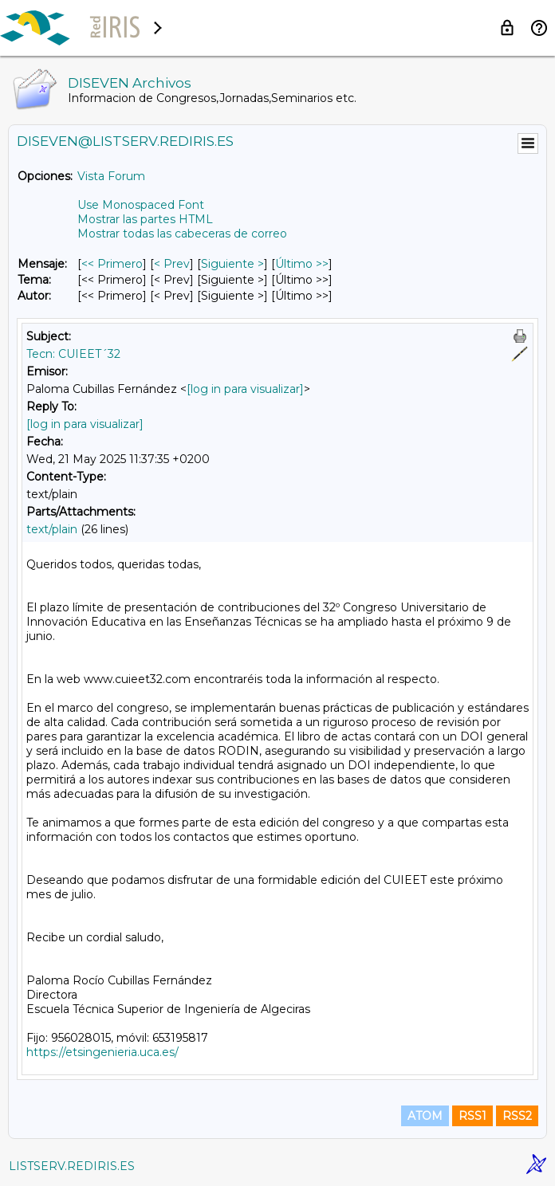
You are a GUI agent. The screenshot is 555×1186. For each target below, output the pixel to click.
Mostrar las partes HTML (145, 219)
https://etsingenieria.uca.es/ (102, 1052)
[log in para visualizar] (245, 389)
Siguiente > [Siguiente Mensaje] (232, 264)
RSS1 (472, 1116)
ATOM (425, 1116)
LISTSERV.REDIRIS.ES (72, 1166)
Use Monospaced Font (140, 205)
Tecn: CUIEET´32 (73, 354)
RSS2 (517, 1116)
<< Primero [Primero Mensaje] (112, 264)
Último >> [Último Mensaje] (302, 264)
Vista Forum (111, 176)
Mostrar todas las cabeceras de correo (182, 233)
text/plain (51, 529)
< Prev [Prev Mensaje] (172, 264)
